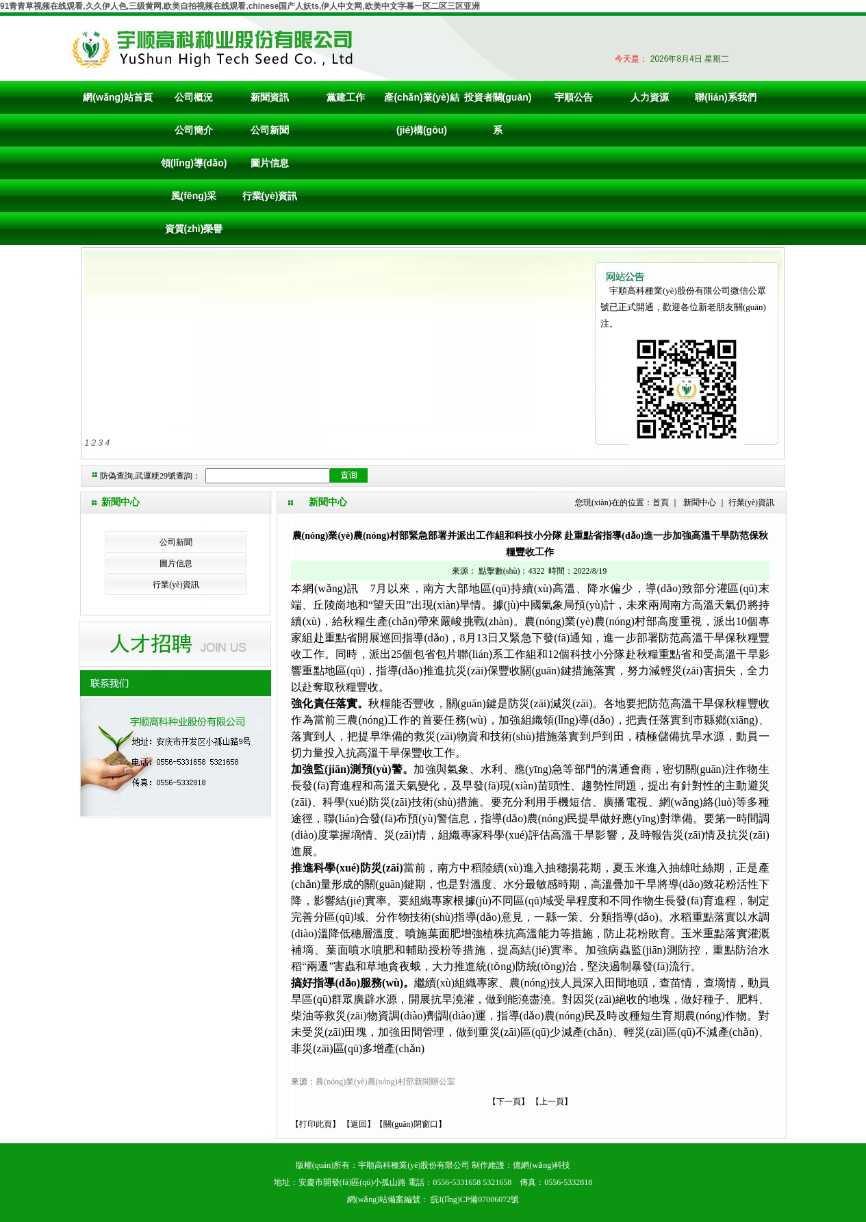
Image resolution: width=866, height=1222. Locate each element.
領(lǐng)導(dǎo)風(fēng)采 (194, 179)
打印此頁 (315, 1124)
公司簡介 (194, 130)
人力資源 (650, 97)
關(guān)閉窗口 (410, 1124)
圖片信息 (270, 162)
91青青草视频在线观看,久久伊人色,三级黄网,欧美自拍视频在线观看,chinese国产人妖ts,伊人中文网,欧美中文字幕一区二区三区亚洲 (240, 6)
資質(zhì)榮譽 (194, 228)
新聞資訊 (270, 97)
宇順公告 (574, 97)
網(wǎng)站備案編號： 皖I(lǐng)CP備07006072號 (433, 1199)
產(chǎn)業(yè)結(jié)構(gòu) (421, 114)
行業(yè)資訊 (270, 195)
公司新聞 (270, 130)
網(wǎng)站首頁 (117, 97)
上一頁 (551, 1101)
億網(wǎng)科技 (541, 1165)
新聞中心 (699, 502)
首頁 (660, 502)
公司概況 (194, 97)
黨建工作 (346, 97)
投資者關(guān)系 (498, 114)
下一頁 (508, 1101)
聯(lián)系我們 (725, 97)
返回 (359, 1124)
